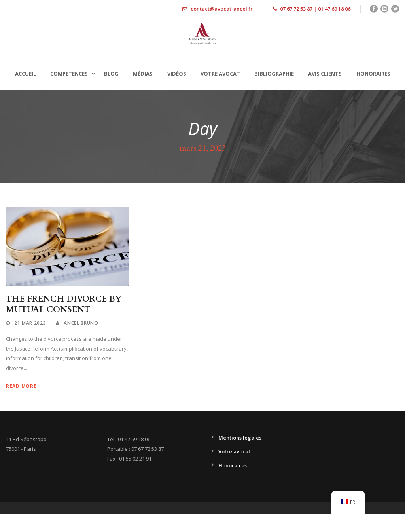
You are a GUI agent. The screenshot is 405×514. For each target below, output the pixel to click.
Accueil (25, 73)
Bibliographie (274, 73)
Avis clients (325, 73)
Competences (69, 73)
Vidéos (176, 73)
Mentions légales (239, 437)
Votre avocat (220, 73)
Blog (111, 73)
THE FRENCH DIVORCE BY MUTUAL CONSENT (64, 304)
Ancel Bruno (81, 323)
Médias (143, 73)
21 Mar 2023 (30, 323)
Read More (21, 386)
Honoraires (373, 73)
